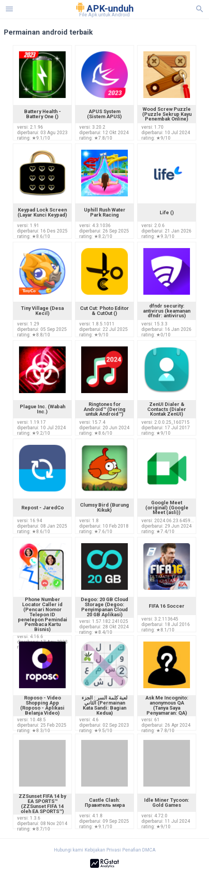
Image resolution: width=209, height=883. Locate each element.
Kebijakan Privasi (103, 850)
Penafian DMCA (138, 850)
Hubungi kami (68, 850)
